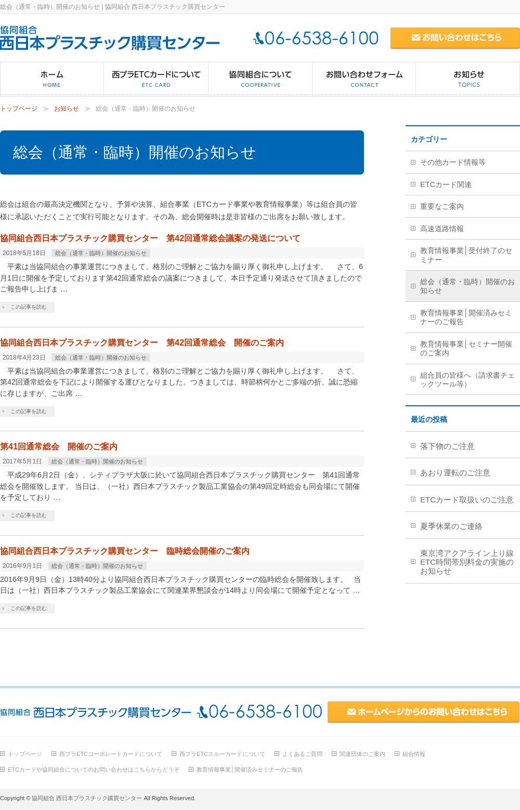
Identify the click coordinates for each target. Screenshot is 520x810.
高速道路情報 (442, 228)
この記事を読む (28, 307)
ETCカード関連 (446, 184)
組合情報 (413, 754)
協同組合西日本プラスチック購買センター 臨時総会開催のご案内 (125, 550)
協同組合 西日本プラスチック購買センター (87, 798)
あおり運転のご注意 (455, 472)
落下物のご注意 (447, 446)
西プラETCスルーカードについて (222, 754)
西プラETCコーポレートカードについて (110, 754)
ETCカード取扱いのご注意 (467, 499)
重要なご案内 (442, 206)
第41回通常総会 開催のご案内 (59, 446)
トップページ (18, 108)
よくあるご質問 (302, 754)
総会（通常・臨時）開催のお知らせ (101, 253)
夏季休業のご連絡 (451, 526)
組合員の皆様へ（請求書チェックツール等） (467, 379)
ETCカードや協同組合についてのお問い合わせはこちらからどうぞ (93, 769)
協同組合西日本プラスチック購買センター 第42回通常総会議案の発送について (150, 238)
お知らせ (66, 108)
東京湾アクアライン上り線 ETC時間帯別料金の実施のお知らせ (470, 562)
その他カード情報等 (453, 162)
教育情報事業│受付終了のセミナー (466, 254)
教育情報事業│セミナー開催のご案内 (466, 348)
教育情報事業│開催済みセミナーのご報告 (466, 317)
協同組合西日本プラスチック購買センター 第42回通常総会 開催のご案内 (142, 342)
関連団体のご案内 (362, 754)
